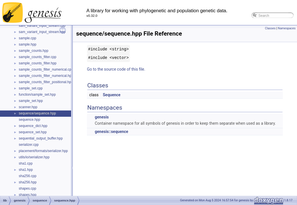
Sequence (112, 95)
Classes (270, 28)
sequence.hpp (29, 120)
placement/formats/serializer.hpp (43, 151)
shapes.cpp (27, 188)
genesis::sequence (111, 131)
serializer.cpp (29, 145)
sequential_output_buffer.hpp (41, 138)
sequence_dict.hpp (33, 126)
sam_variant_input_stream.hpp (42, 32)
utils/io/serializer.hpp (34, 157)
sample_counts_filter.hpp (38, 63)
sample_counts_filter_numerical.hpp (46, 76)
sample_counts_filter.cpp (37, 57)
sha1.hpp (26, 170)
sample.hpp (27, 44)
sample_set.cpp (31, 88)
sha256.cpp (27, 176)
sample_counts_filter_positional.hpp (46, 82)
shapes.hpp (27, 195)
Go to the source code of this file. (116, 69)
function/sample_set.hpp (37, 95)
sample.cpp (27, 38)
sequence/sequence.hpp (37, 113)
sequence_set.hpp (33, 132)
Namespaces (287, 28)
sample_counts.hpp (33, 51)
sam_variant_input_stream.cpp (42, 26)
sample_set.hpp (31, 101)
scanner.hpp (28, 107)
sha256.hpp (28, 182)
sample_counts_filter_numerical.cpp (46, 69)
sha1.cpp (26, 163)
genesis (102, 117)
